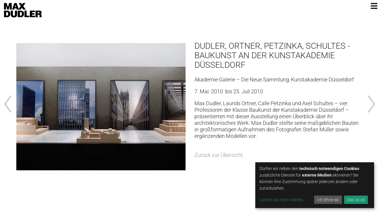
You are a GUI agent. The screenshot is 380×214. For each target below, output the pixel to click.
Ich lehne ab (328, 199)
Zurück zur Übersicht (218, 155)
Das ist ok (356, 199)
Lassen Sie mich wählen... (282, 199)
